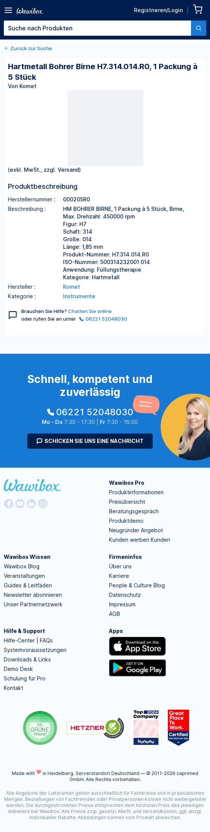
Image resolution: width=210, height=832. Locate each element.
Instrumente (79, 296)
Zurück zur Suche (28, 48)
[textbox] (97, 28)
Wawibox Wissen (27, 557)
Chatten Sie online (90, 311)
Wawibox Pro (126, 482)
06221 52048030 (103, 319)
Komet (71, 286)
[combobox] (105, 28)
